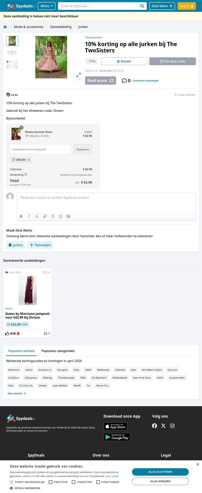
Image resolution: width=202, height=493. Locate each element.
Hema (28, 370)
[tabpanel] (101, 376)
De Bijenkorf (99, 377)
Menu (47, 6)
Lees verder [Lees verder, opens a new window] (112, 476)
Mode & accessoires (28, 27)
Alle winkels (17, 393)
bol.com (173, 370)
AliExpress (31, 377)
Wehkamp (103, 370)
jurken (15, 245)
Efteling (47, 377)
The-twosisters (94, 37)
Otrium (9, 308)
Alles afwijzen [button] (160, 481)
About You (102, 385)
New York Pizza (142, 377)
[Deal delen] (162, 6)
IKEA (83, 377)
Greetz (43, 385)
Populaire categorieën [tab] (58, 351)
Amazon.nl (44, 370)
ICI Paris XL (26, 385)
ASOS (160, 377)
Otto (10, 385)
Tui (88, 385)
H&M (88, 370)
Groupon (62, 370)
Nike (76, 370)
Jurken (83, 27)
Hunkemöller (177, 377)
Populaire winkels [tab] (21, 351)
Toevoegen (40, 245)
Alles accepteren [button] (160, 472)
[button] (68, 488)
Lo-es (14, 94)
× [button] (197, 464)
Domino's (13, 370)
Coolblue (13, 377)
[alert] (101, 476)
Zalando (120, 370)
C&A (133, 370)
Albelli (77, 385)
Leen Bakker (60, 385)
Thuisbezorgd (66, 377)
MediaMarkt (119, 377)
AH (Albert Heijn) (152, 370)
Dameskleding (61, 27)
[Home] (5, 27)
